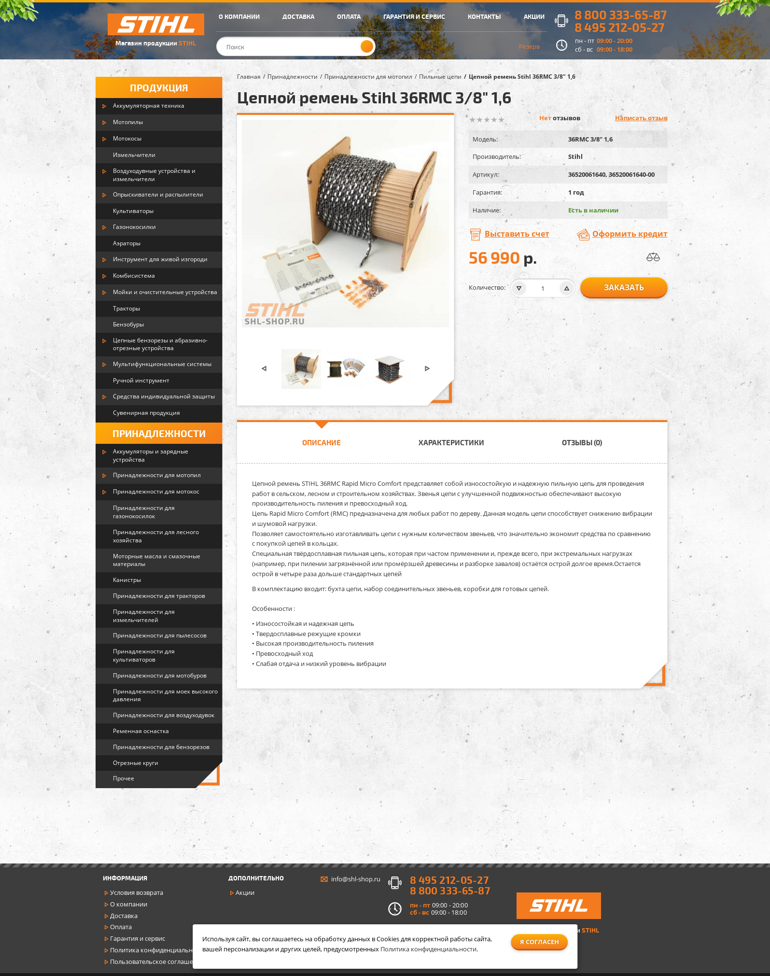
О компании (128, 904)
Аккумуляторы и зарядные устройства (150, 455)
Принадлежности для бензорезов (161, 747)
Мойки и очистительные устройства (165, 292)
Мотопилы (128, 122)
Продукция (159, 87)
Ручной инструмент (141, 380)
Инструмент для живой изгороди (160, 259)
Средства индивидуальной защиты (164, 396)
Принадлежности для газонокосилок (144, 512)
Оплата (121, 926)
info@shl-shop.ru (355, 879)
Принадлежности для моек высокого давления (165, 695)
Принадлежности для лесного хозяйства (156, 536)
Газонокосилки (134, 227)
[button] (264, 369)
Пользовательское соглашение (157, 961)
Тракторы (126, 308)
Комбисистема (134, 275)
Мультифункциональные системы (162, 364)
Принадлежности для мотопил (157, 475)
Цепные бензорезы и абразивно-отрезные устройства (160, 344)
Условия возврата (136, 892)
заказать (624, 287)
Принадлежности (159, 433)
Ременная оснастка (141, 731)
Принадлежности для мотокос (156, 491)
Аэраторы (126, 243)
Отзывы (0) (582, 442)
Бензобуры (128, 324)
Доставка (124, 915)
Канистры (127, 580)
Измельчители (134, 155)
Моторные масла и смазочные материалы (156, 560)
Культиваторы (133, 211)
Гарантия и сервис (137, 938)
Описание (321, 442)
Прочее (123, 778)
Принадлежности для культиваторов (144, 655)
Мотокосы (127, 138)
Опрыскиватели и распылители (158, 194)
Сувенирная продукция (146, 413)
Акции (245, 892)
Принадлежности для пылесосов (160, 635)
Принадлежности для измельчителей (144, 616)
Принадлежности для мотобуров (160, 675)
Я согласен (539, 941)
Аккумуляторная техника (148, 105)
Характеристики (451, 442)
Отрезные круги (135, 763)
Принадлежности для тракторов (159, 596)
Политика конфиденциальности (158, 950)
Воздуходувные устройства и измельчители (154, 175)
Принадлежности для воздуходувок (163, 715)
